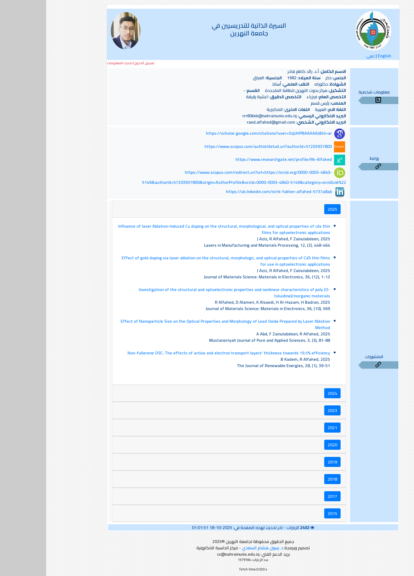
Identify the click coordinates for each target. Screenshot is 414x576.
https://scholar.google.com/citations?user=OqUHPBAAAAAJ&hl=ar (223, 133)
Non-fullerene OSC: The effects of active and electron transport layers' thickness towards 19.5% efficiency (182, 353)
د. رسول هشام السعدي (216, 548)
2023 (286, 410)
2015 (286, 513)
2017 (286, 496)
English (338, 56)
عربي (324, 56)
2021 (286, 428)
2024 (286, 393)
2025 (286, 209)
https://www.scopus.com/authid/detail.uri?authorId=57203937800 (222, 146)
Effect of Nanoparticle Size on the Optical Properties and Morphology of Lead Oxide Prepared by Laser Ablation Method (179, 324)
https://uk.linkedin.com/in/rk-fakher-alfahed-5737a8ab (233, 191)
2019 (286, 462)
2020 (286, 445)
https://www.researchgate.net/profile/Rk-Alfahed (237, 159)
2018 (286, 479)
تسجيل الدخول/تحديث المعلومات (84, 63)
